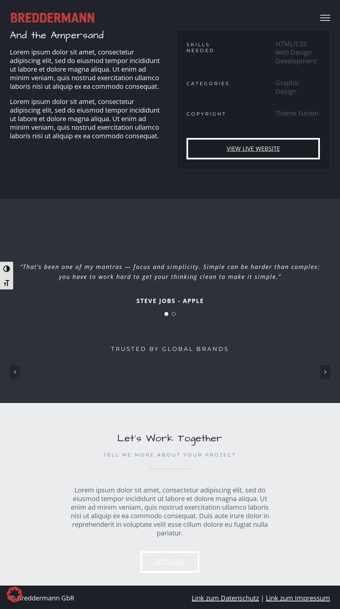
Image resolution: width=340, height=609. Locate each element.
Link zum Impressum (298, 597)
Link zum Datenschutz (225, 597)
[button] (14, 594)
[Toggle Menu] (325, 18)
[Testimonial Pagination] (166, 314)
